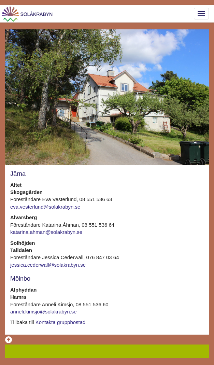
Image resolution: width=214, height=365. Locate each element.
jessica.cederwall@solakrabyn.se (48, 265)
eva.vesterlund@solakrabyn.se (45, 207)
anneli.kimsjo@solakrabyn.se (43, 311)
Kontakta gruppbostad (60, 322)
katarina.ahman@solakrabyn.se (46, 232)
